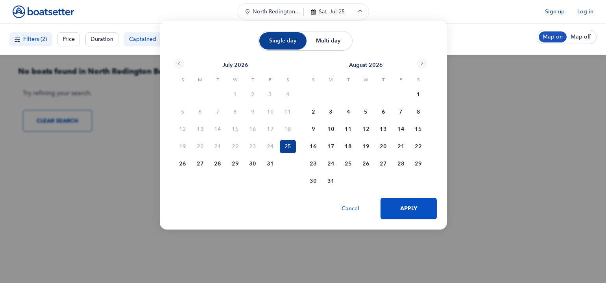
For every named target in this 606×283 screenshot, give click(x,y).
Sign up (555, 11)
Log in (585, 11)
